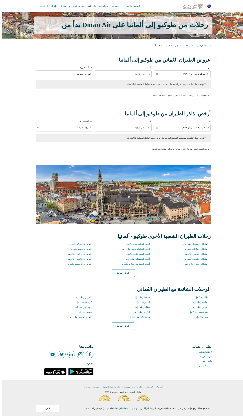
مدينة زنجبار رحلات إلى (196, 312)
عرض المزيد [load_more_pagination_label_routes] (121, 273)
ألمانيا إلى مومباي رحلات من (135, 254)
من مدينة (94, 387)
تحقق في (113, 6)
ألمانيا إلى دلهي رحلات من (194, 264)
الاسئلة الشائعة (204, 352)
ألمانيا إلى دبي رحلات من (79, 249)
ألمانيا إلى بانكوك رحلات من (194, 249)
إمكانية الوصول (204, 366)
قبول (45, 408)
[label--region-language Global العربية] (44, 6)
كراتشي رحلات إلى (81, 302)
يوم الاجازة (102, 6)
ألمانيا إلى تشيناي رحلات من (194, 259)
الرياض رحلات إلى (198, 307)
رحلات (185, 46)
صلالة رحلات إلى (140, 307)
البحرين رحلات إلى (81, 297)
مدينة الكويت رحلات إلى (137, 317)
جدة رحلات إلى (199, 317)
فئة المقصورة (85, 67)
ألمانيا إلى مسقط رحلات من (194, 244)
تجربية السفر (73, 6)
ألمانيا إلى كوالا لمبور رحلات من (134, 249)
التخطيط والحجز (128, 6)
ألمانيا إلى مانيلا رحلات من (78, 244)
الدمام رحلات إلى (140, 302)
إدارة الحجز (89, 6)
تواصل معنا (206, 361)
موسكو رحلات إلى (82, 307)
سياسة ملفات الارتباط (123, 408)
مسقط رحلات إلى (140, 297)
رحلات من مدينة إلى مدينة (132, 387)
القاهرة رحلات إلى (198, 302)
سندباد (61, 6)
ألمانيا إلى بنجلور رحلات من (194, 254)
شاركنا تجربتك (204, 357)
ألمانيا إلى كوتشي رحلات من (135, 244)
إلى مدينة (148, 387)
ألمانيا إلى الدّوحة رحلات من (77, 259)
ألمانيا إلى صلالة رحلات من (136, 259)
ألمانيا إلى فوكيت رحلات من (77, 254)
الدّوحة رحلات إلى (140, 312)
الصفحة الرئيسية (201, 46)
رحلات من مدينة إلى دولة (110, 387)
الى (148, 67)
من (207, 67)
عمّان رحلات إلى (199, 297)
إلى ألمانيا (172, 46)
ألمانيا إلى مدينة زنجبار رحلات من (133, 264)
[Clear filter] (155, 74)
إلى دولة (158, 387)
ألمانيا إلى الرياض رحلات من (77, 264)
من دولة (85, 387)
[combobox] (182, 74)
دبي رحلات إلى (83, 312)
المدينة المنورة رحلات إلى (78, 317)
